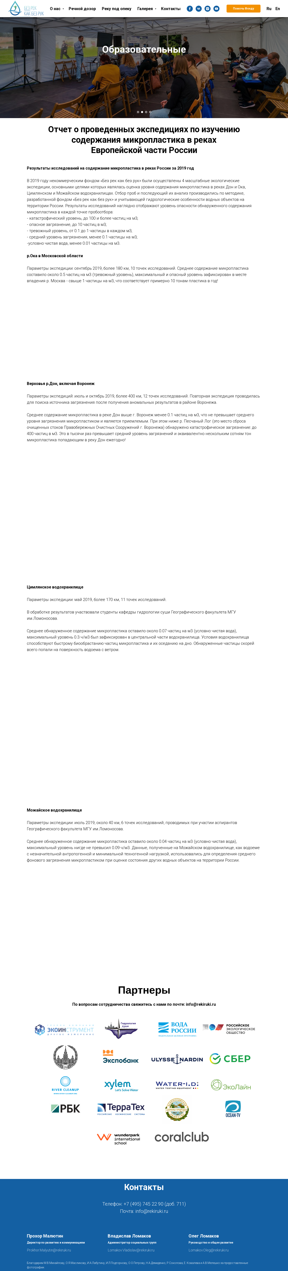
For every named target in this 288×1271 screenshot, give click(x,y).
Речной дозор (82, 8)
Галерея (145, 8)
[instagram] (208, 9)
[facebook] (190, 9)
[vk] (199, 9)
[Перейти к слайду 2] (142, 112)
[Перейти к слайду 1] (138, 112)
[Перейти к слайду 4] (150, 112)
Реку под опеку (116, 8)
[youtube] (216, 9)
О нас (55, 8)
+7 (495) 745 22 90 (143, 1204)
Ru (269, 8)
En (277, 8)
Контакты (170, 8)
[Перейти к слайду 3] (146, 112)
